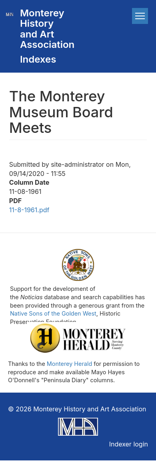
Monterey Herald (69, 363)
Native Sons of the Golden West (53, 313)
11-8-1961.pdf (29, 210)
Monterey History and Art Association (43, 28)
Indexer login (128, 444)
